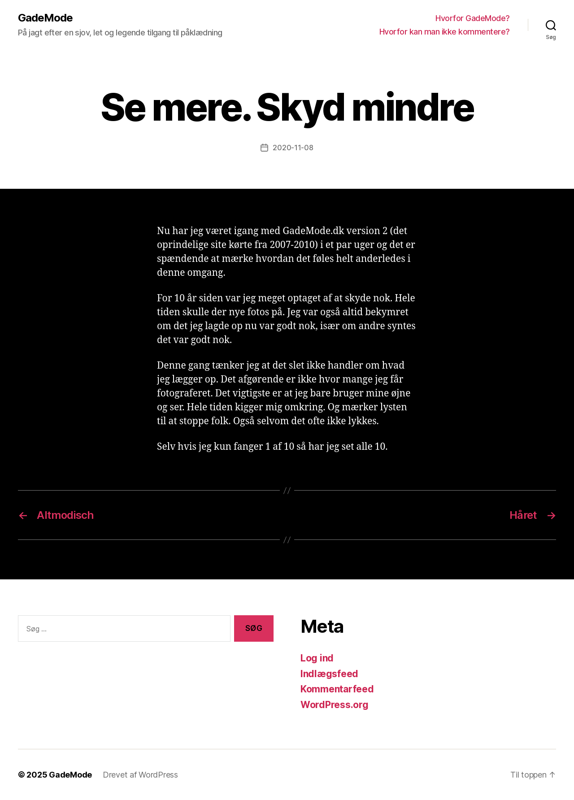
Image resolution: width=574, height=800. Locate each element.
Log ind (317, 658)
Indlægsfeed (329, 673)
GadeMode (45, 18)
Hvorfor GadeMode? (472, 18)
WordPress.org (334, 704)
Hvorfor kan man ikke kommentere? (444, 31)
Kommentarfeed (337, 689)
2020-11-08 (293, 147)
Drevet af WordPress (140, 774)
